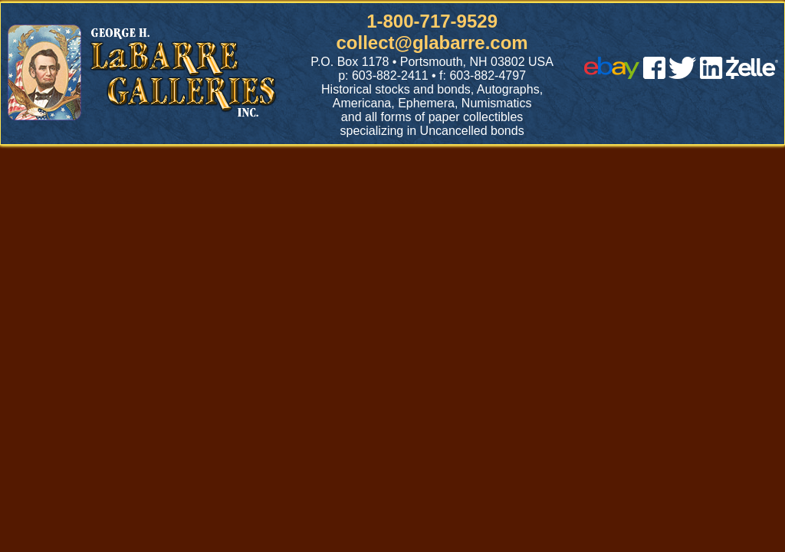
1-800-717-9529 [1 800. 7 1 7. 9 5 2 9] (432, 21)
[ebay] (611, 74)
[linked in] (711, 74)
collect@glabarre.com (432, 42)
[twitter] (682, 74)
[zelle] (752, 74)
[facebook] (654, 74)
